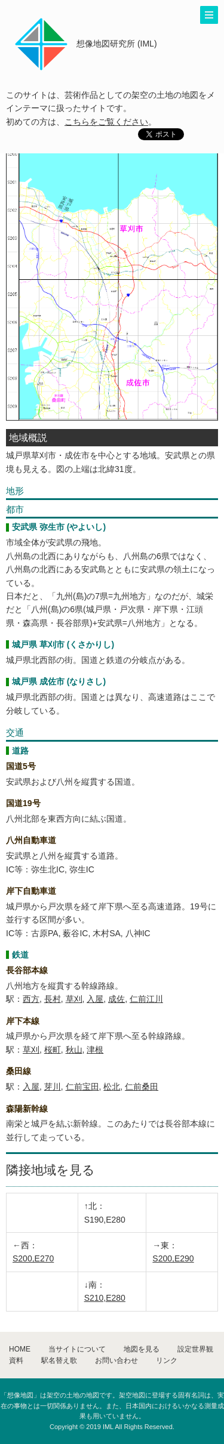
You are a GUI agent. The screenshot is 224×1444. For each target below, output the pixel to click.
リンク (166, 1360)
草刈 (74, 999)
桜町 (52, 1049)
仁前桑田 (141, 1086)
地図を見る (141, 1349)
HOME (19, 1349)
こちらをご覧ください (106, 121)
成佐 (116, 999)
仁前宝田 (82, 1086)
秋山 (74, 1049)
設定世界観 (195, 1349)
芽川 (52, 1086)
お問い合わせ (116, 1360)
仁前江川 (146, 999)
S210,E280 (104, 1298)
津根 (95, 1049)
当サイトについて (77, 1349)
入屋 (95, 999)
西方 (31, 999)
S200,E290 (173, 1258)
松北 (111, 1086)
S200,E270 (33, 1258)
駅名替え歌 (59, 1360)
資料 (16, 1360)
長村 (52, 999)
